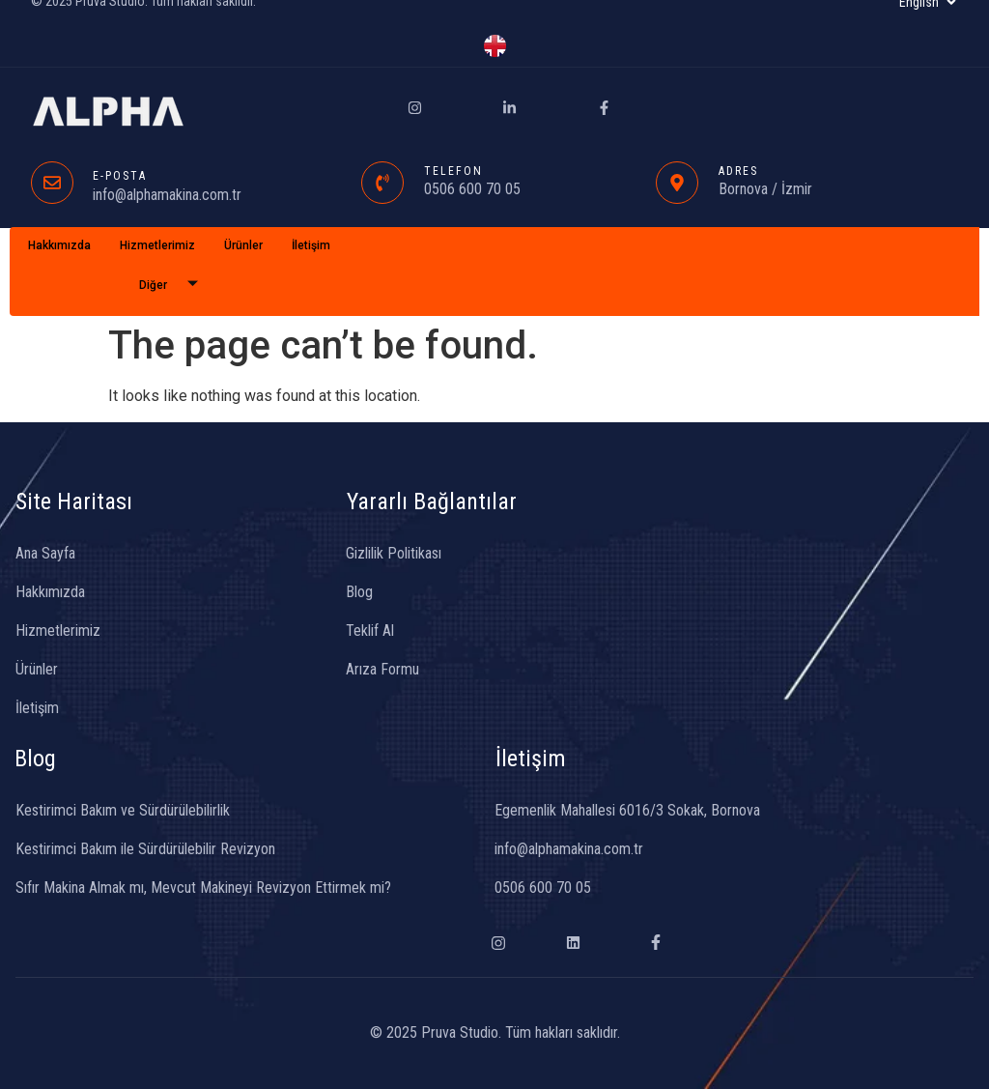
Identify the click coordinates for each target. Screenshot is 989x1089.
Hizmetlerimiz (157, 245)
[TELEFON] (382, 182)
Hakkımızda (59, 245)
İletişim (311, 245)
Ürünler (243, 245)
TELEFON (453, 171)
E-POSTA (120, 176)
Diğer (175, 285)
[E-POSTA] (52, 182)
